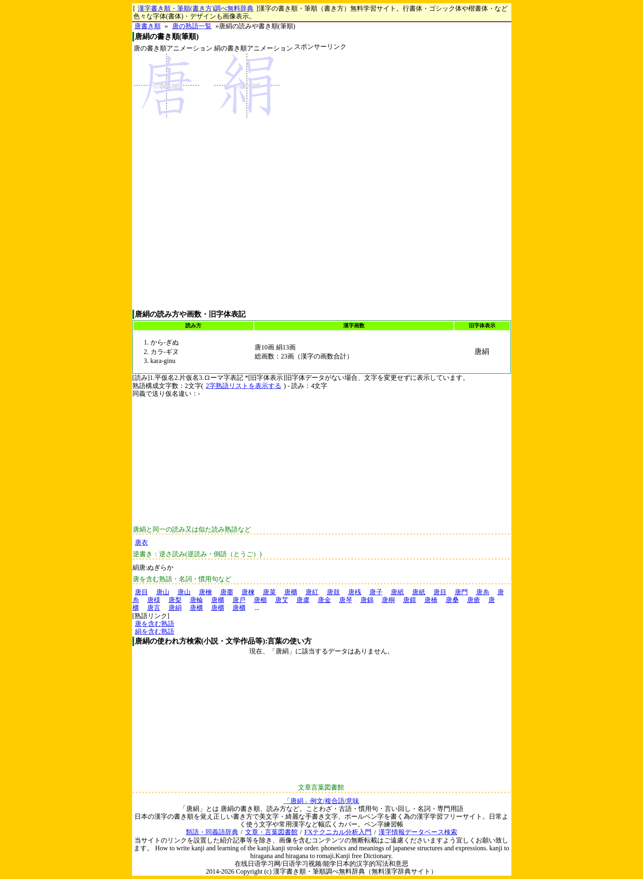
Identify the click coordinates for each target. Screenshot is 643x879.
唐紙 (397, 592)
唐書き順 (148, 26)
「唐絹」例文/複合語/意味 (322, 800)
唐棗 (226, 592)
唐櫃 (290, 592)
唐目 (141, 592)
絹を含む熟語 (154, 631)
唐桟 (354, 592)
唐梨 (175, 599)
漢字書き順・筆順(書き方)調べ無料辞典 (196, 8)
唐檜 (205, 592)
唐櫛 (260, 599)
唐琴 (345, 599)
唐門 (461, 592)
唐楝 (248, 592)
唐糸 (482, 592)
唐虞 (303, 599)
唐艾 (281, 599)
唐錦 (367, 599)
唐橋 (431, 599)
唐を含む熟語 (154, 623)
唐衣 (141, 542)
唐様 (153, 599)
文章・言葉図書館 (271, 832)
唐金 (324, 599)
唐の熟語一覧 (192, 26)
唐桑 (452, 599)
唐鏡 (409, 599)
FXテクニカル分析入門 (338, 832)
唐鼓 (333, 592)
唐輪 (196, 599)
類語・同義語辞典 (212, 832)
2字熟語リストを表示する (243, 385)
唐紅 (312, 592)
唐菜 (269, 592)
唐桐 (388, 599)
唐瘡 (473, 599)
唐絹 (175, 607)
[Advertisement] (320, 180)
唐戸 (239, 599)
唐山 (162, 592)
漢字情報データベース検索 (418, 832)
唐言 (153, 607)
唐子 (376, 592)
